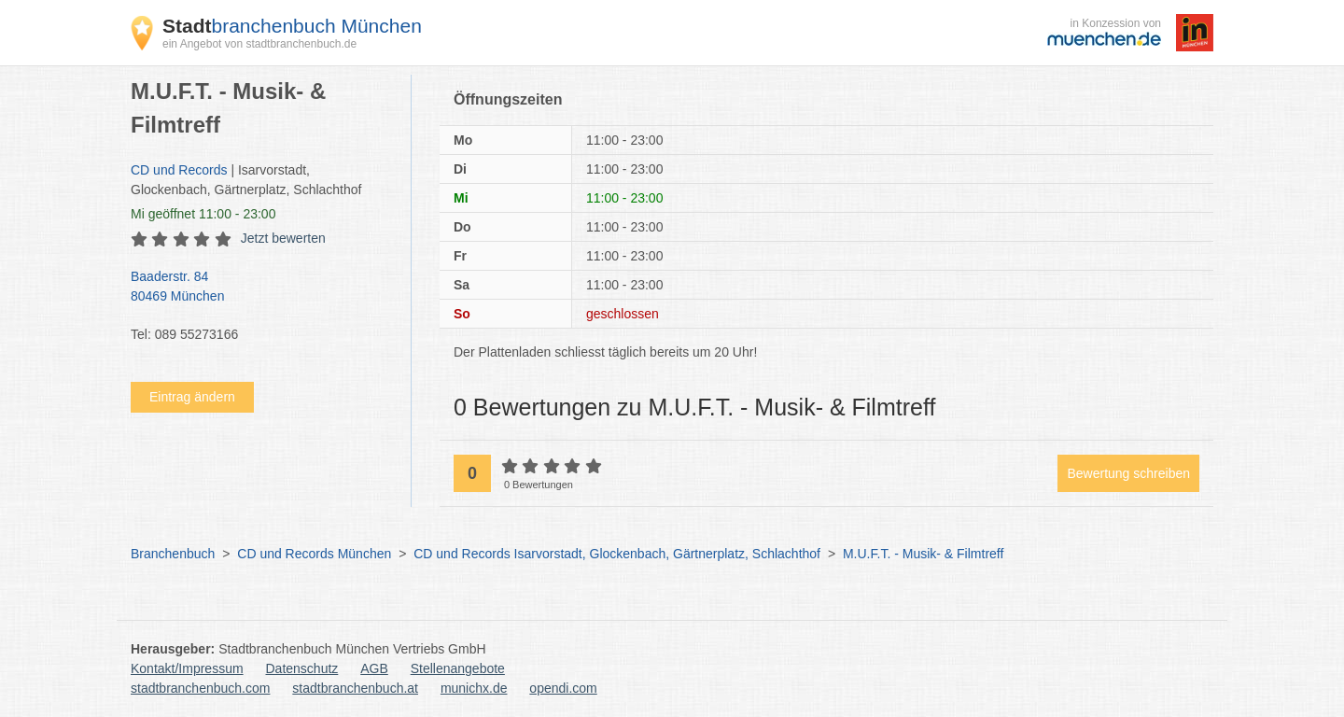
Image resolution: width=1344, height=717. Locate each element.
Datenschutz (302, 668)
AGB (374, 668)
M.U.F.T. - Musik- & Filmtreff (923, 553)
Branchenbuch (173, 553)
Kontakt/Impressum (187, 668)
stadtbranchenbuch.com (200, 688)
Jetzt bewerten (283, 238)
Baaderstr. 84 (261, 287)
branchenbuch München (292, 25)
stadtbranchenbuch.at (355, 688)
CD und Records (179, 169)
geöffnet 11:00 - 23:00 (203, 213)
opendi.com (562, 688)
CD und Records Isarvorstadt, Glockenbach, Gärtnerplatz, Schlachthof (616, 553)
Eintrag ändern (192, 396)
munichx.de (474, 688)
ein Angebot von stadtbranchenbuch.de (259, 43)
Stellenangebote (458, 668)
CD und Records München (314, 553)
